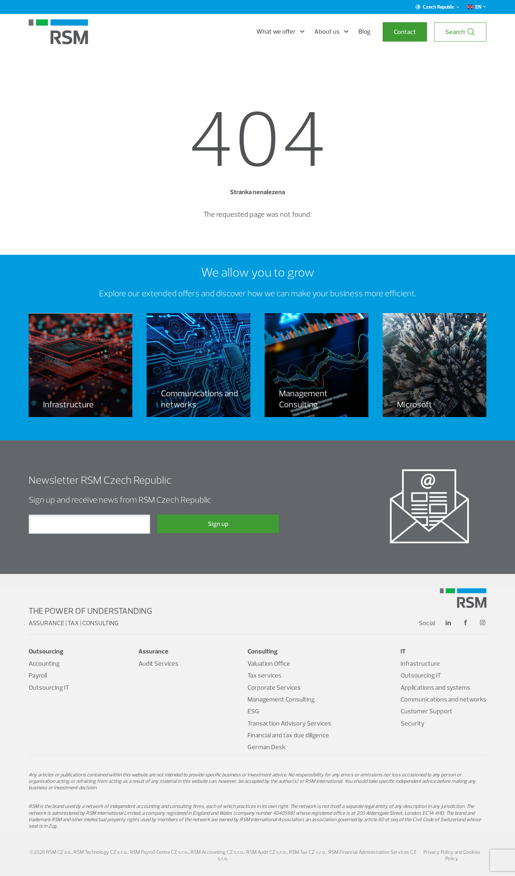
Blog (364, 31)
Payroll (38, 675)
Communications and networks (443, 699)
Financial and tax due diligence (288, 735)
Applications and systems (435, 687)
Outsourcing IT (49, 687)
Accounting (44, 663)
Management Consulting (281, 699)
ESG (253, 711)
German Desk (266, 747)
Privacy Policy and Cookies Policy (451, 855)
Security (413, 723)
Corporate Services (274, 687)
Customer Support (426, 711)
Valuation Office (268, 663)
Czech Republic (438, 7)
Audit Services (158, 663)
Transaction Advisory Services (289, 723)
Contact (405, 32)
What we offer (280, 31)
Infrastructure (420, 663)
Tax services (264, 675)
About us (331, 31)
